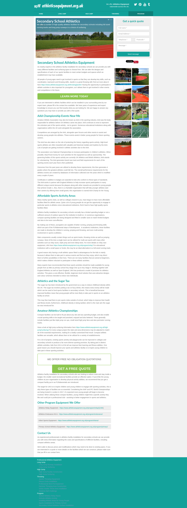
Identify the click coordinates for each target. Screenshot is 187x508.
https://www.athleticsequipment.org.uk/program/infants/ (78, 420)
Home (41, 13)
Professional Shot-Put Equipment (51, 484)
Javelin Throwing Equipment (49, 479)
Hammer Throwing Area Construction (52, 486)
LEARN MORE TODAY (74, 96)
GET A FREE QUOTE (74, 369)
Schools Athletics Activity (48, 498)
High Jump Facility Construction (50, 472)
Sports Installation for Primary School (52, 503)
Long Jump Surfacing (47, 467)
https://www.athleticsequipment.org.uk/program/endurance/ (81, 414)
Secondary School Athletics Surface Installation (56, 505)
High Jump (89, 13)
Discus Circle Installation (48, 481)
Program (140, 13)
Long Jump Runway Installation (50, 465)
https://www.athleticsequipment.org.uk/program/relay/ (73, 245)
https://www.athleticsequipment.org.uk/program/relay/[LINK (81, 408)
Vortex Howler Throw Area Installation (53, 489)
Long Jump (62, 13)
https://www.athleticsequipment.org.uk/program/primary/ (87, 427)
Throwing (115, 13)
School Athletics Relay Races (50, 496)
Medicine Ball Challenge (48, 491)
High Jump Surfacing (46, 474)
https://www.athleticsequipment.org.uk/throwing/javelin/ (61, 85)
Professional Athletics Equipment (49, 460)
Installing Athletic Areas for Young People (54, 501)
